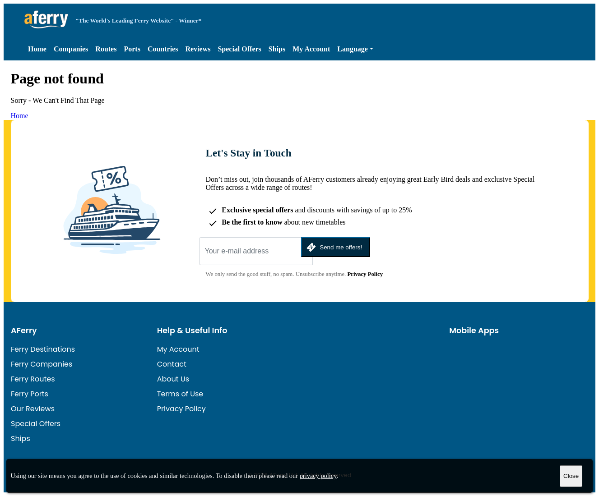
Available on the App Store (474, 351)
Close (571, 476)
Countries (163, 49)
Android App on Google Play (535, 351)
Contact (171, 364)
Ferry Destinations (43, 349)
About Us (173, 379)
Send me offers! (333, 247)
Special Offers (239, 49)
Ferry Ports (29, 394)
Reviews (197, 49)
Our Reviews (33, 409)
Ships (277, 49)
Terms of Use (180, 394)
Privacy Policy (365, 274)
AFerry (24, 330)
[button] (355, 49)
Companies (71, 49)
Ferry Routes (33, 379)
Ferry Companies (41, 364)
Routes (105, 49)
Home (37, 49)
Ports (132, 49)
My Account (311, 49)
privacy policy (318, 475)
